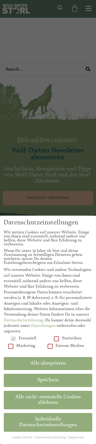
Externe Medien (66, 346)
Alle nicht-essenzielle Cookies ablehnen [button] (48, 400)
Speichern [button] (48, 380)
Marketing (21, 346)
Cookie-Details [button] (22, 437)
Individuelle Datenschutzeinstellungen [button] (48, 422)
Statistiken (67, 338)
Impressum (76, 437)
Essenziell (23, 338)
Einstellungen (43, 326)
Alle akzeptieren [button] (48, 363)
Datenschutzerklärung (23, 320)
